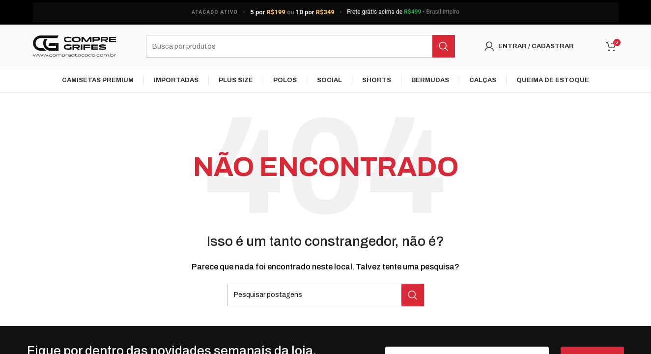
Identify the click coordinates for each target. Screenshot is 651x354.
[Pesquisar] (300, 46)
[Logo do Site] (74, 46)
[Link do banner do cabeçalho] (325, 12)
